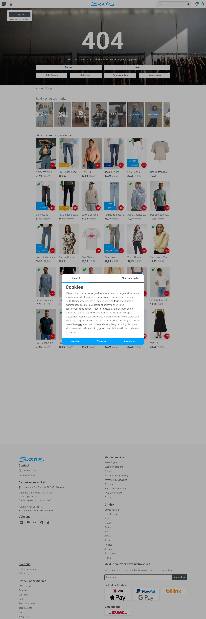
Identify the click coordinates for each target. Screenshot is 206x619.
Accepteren (129, 341)
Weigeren (101, 341)
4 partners (114, 301)
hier (80, 324)
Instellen (75, 341)
